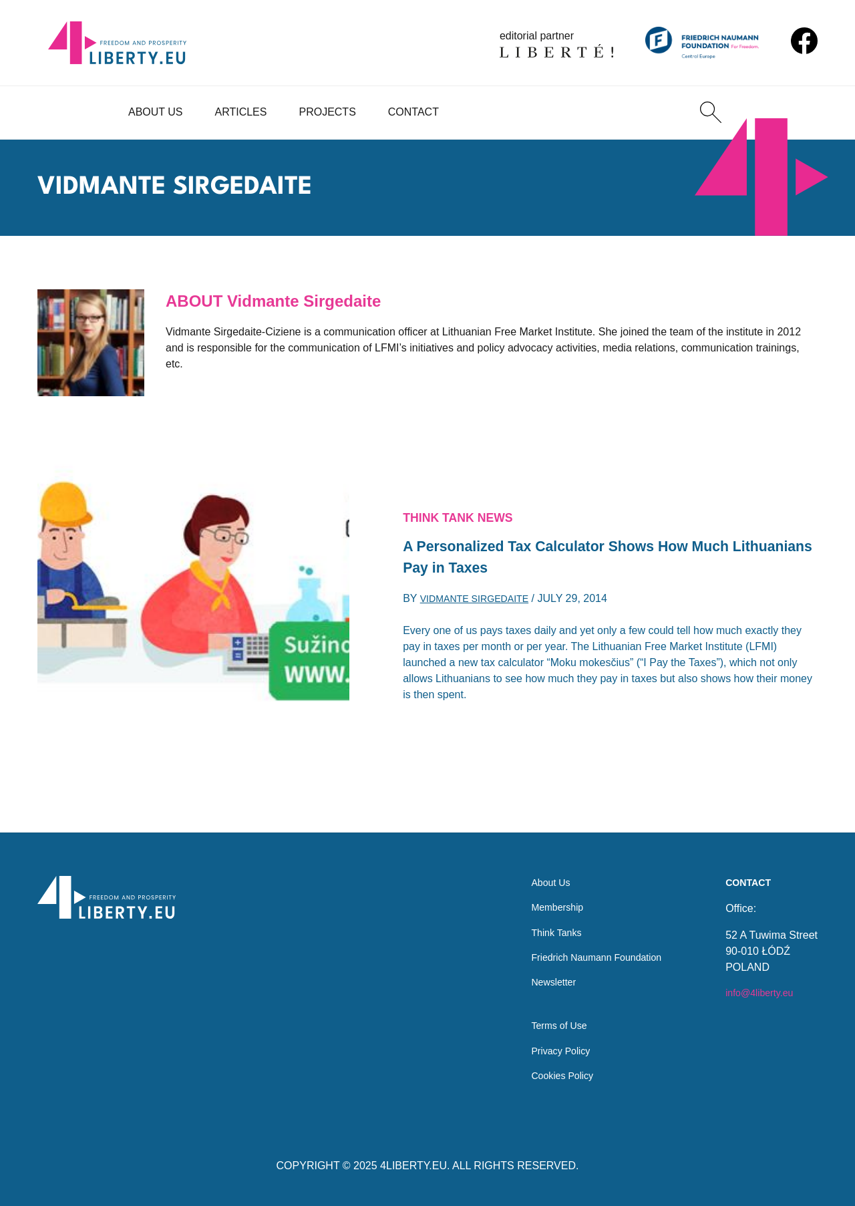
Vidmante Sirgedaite (481, 603)
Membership (543, 893)
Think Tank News (465, 513)
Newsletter (539, 973)
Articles (241, 112)
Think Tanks (542, 919)
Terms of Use (545, 1021)
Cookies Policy (549, 1074)
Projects (327, 112)
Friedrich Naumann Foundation (588, 946)
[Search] (711, 112)
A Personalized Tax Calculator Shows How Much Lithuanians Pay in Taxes (587, 558)
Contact (413, 112)
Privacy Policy (547, 1048)
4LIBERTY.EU (413, 1165)
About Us (155, 112)
